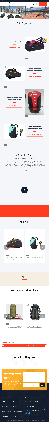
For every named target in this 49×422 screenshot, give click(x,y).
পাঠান (42, 385)
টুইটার (29, 413)
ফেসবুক (26, 413)
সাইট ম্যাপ (4, 414)
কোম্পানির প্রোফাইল (5, 404)
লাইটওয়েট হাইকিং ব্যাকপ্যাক (18, 416)
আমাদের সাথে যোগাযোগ (6, 411)
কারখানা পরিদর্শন (5, 406)
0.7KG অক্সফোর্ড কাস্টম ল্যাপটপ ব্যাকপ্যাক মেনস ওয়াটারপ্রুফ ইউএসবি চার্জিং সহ (19, 345)
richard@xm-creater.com (32, 0)
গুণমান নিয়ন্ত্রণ (4, 409)
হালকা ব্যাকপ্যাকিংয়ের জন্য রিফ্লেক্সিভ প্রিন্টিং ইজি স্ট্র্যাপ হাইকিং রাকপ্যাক (14, 327)
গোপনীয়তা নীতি (5, 416)
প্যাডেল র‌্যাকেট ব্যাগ (17, 404)
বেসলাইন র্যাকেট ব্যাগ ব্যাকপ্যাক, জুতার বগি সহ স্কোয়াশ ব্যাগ (35, 258)
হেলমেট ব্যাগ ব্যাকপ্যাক (17, 411)
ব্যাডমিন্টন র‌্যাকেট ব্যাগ (17, 406)
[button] (6, 11)
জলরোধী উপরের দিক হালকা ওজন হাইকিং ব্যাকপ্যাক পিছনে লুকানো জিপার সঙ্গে (35, 327)
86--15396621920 (43, 0)
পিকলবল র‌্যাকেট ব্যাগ (17, 409)
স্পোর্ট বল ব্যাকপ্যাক (16, 414)
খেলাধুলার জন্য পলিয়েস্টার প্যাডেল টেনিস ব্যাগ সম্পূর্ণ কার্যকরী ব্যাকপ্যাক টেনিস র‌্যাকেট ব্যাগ (14, 258)
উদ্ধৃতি (43, 4)
